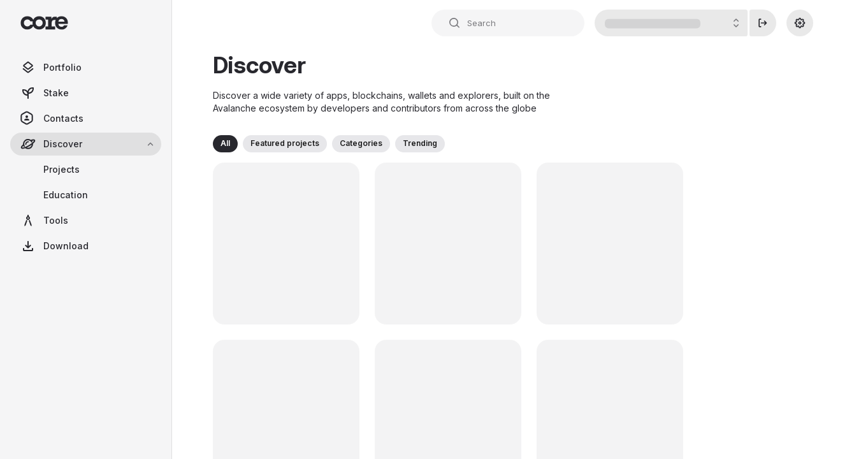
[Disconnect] (762, 23)
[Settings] (799, 23)
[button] (225, 143)
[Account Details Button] (671, 23)
